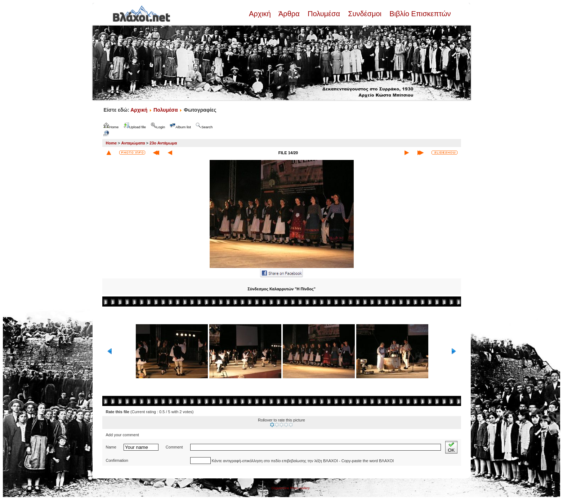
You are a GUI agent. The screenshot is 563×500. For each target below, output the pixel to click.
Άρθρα (289, 14)
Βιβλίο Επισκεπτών (419, 14)
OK (451, 447)
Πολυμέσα (323, 14)
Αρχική (261, 14)
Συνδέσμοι (365, 14)
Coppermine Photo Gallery (290, 488)
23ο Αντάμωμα (163, 143)
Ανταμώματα (133, 143)
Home (111, 143)
